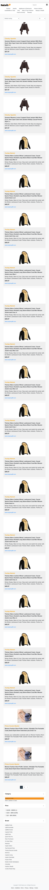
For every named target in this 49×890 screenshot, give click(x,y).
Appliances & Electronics (25, 8)
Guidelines (17, 888)
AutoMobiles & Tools (10, 10)
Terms (22, 888)
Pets (18, 10)
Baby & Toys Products (27, 10)
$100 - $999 (12, 813)
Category (8, 794)
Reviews (29, 12)
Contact (36, 888)
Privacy (26, 888)
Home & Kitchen (38, 8)
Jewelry (15, 8)
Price (6, 805)
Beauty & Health (40, 10)
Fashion (8, 8)
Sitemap (31, 888)
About (12, 888)
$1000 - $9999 (12, 810)
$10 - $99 (11, 815)
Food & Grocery (21, 12)
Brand (7, 820)
